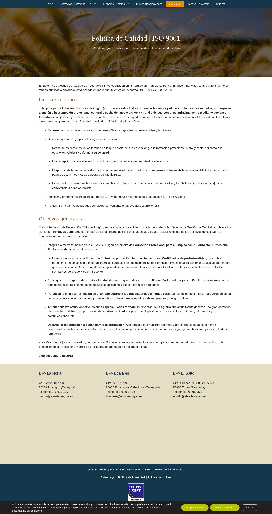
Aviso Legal (108, 477)
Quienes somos (97, 469)
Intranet (220, 3)
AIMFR (158, 469)
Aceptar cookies (194, 507)
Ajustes (250, 507)
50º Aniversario (174, 469)
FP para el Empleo (118, 4)
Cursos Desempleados (149, 3)
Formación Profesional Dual (80, 4)
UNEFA (147, 469)
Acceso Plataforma (198, 3)
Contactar (175, 4)
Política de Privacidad (131, 477)
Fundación (133, 469)
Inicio (50, 3)
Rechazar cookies (224, 507)
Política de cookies (159, 477)
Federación (117, 469)
